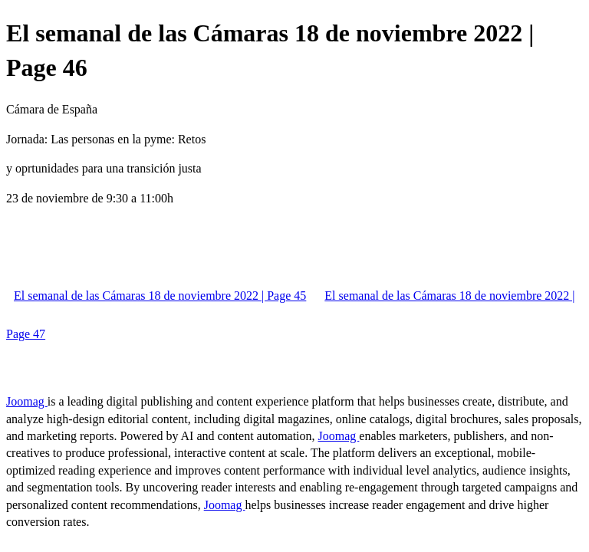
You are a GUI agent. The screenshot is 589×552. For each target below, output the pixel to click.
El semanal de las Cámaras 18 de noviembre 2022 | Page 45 (160, 295)
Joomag (27, 401)
